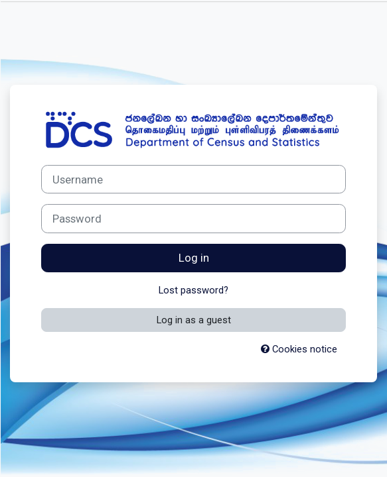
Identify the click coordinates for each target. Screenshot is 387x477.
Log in (194, 257)
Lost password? (193, 290)
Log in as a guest (194, 320)
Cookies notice (299, 349)
